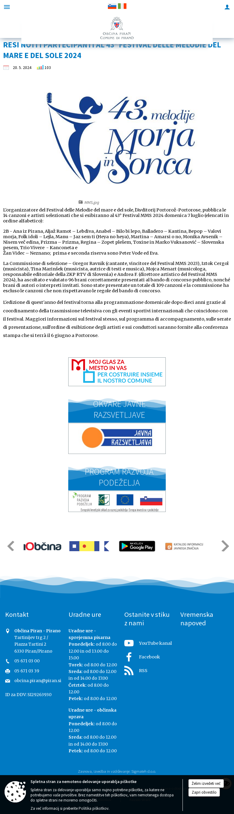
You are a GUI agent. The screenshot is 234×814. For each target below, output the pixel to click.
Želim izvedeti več (206, 783)
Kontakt (17, 614)
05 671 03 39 (26, 671)
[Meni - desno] (227, 7)
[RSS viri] (148, 669)
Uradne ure (85, 614)
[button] (10, 545)
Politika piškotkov (93, 808)
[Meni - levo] (7, 7)
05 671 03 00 (27, 661)
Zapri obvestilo (204, 792)
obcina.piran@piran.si (37, 680)
